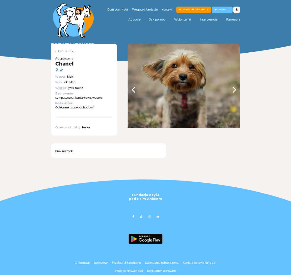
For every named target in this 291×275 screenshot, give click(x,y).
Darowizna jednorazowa (161, 262)
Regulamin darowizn (161, 271)
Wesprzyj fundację (145, 9)
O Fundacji (82, 262)
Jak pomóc (157, 19)
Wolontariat (182, 19)
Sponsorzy (101, 262)
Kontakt (167, 9)
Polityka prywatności (129, 271)
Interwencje (208, 19)
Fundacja (233, 19)
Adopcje (134, 19)
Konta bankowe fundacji (199, 262)
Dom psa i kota (117, 9)
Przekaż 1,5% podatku (126, 262)
